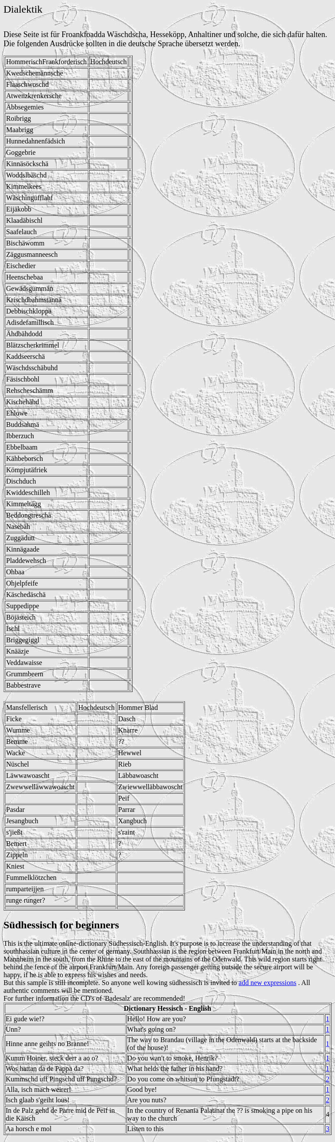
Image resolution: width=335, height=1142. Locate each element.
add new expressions (267, 982)
